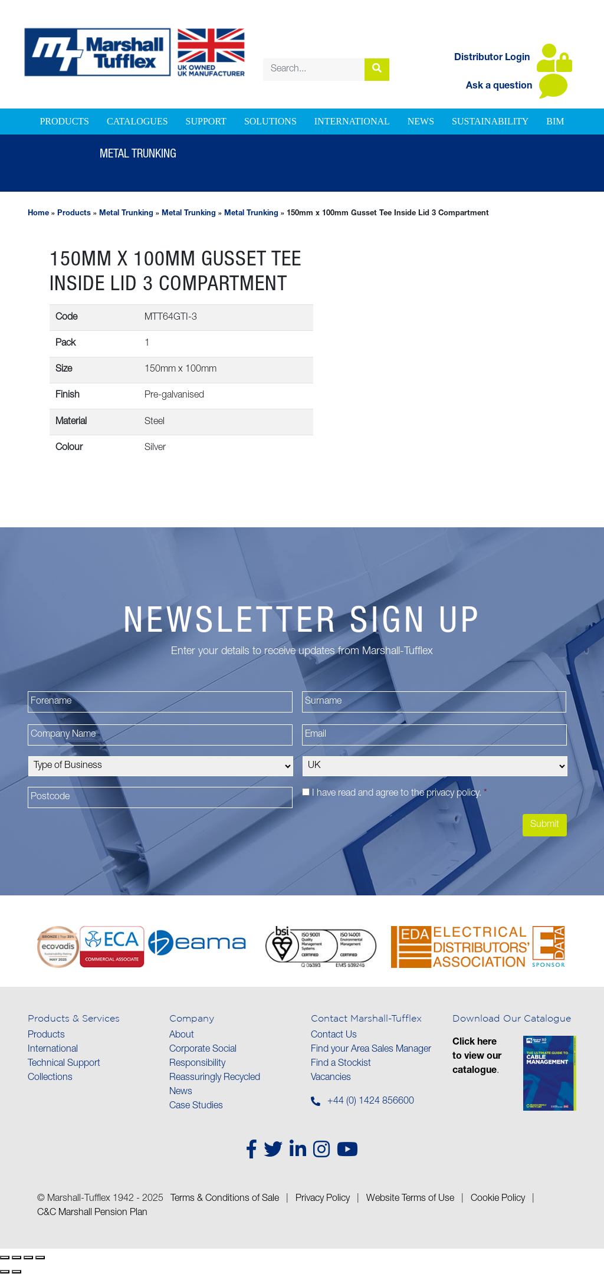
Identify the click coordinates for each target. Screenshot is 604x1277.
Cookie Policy (498, 1199)
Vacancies (331, 1078)
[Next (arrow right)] (16, 1271)
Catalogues (137, 121)
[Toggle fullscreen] (16, 1257)
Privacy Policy (323, 1199)
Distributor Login (513, 58)
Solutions (270, 121)
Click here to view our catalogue (476, 1057)
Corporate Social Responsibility (203, 1057)
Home (38, 214)
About (181, 1035)
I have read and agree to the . (399, 794)
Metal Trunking (126, 214)
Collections (50, 1078)
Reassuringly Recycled (214, 1078)
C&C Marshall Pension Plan (92, 1213)
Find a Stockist (341, 1064)
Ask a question (516, 86)
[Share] (28, 1257)
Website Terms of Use (410, 1199)
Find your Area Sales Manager (371, 1050)
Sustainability (490, 121)
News (421, 121)
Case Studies (196, 1106)
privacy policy (452, 794)
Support (206, 121)
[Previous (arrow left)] (4, 1271)
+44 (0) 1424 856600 (370, 1102)
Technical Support (64, 1064)
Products (64, 121)
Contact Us (334, 1035)
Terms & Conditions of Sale (224, 1199)
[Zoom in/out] (4, 1257)
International (352, 121)
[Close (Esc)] (40, 1257)
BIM (555, 121)
